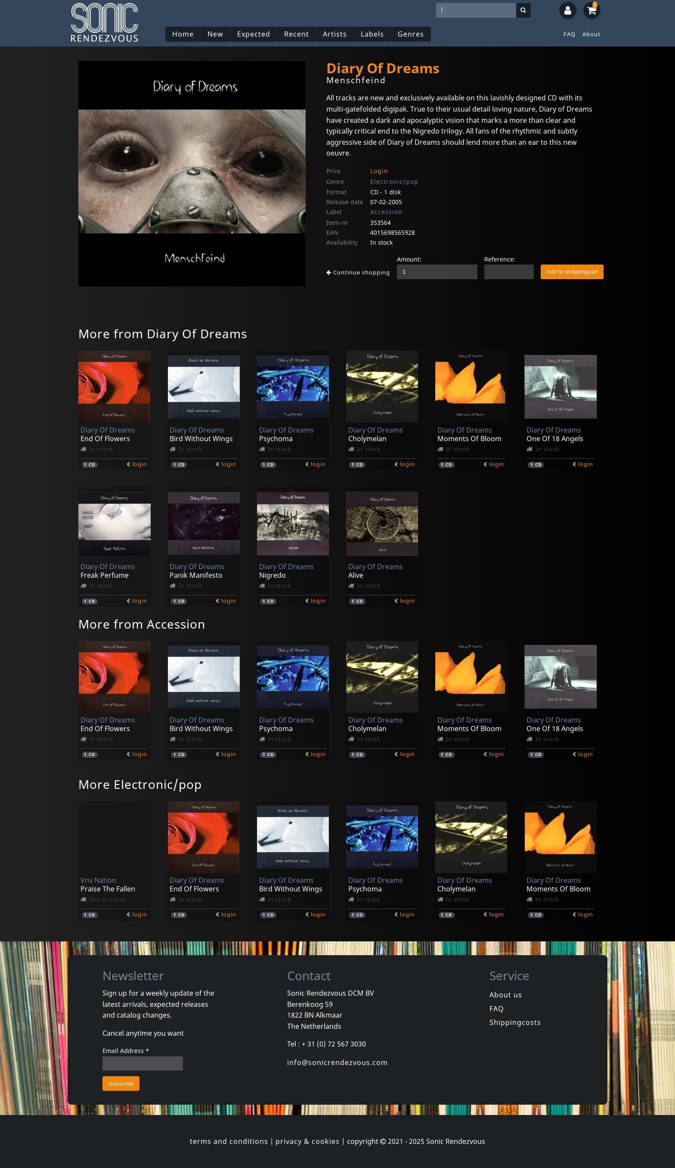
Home (183, 34)
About (591, 34)
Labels (372, 34)
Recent (297, 34)
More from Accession (141, 624)
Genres (411, 34)
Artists (335, 34)
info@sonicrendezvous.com (337, 1062)
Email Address (125, 1051)
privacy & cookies (308, 1141)
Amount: (409, 259)
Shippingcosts (515, 1022)
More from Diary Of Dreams (162, 333)
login (139, 464)
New (216, 34)
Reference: (499, 259)
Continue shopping (358, 272)
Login (379, 171)
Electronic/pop (394, 182)
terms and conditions (229, 1141)
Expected (254, 34)
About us (505, 995)
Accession (386, 212)
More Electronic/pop (140, 784)
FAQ (570, 34)
